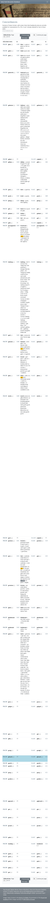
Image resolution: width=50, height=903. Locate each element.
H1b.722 (5, 537)
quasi (25, 51)
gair (29, 371)
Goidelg (10, 844)
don (26, 281)
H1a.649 (33, 763)
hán (21, 88)
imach (28, 288)
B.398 (18, 200)
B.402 (18, 218)
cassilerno (23, 603)
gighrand (39, 801)
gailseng (26, 329)
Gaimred (23, 72)
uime (24, 114)
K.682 (46, 105)
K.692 (46, 225)
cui (29, 398)
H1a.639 (33, 607)
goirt (23, 546)
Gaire (22, 634)
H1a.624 (33, 208)
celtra (22, 658)
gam (9, 55)
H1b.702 (5, 50)
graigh (39, 750)
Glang (22, 200)
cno (26, 580)
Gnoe (27, 573)
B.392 (18, 105)
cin (26, 147)
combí (22, 274)
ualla (27, 621)
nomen (26, 335)
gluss (38, 375)
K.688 (46, 208)
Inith (21, 405)
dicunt (22, 234)
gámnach (26, 347)
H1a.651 (33, 772)
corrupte (25, 232)
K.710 (46, 738)
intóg (26, 384)
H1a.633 (33, 375)
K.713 (46, 763)
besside (22, 167)
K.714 (46, 766)
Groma (22, 585)
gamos (24, 57)
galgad (39, 706)
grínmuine (23, 406)
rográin (28, 302)
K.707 (46, 701)
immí (27, 341)
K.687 (46, 200)
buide (26, 229)
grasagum (24, 238)
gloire (22, 48)
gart (9, 538)
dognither (23, 128)
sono (21, 337)
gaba (9, 837)
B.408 (18, 375)
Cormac (22, 264)
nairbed (22, 117)
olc (27, 667)
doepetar (24, 110)
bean (21, 64)
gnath (10, 766)
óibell (27, 109)
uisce (24, 107)
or (25, 546)
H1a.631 (33, 341)
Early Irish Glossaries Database (10, 2)
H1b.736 (5, 763)
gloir (9, 44)
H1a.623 (33, 200)
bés (21, 171)
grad (9, 196)
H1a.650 (33, 766)
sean (26, 388)
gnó (28, 559)
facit (25, 611)
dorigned (22, 309)
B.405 (18, 335)
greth (24, 405)
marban (27, 90)
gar (22, 635)
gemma (28, 189)
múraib (22, 688)
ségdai (26, 582)
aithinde (22, 362)
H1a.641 (33, 627)
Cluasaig (22, 78)
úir (21, 686)
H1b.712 (5, 213)
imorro (22, 575)
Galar (22, 51)
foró (21, 664)
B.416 (18, 627)
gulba (28, 110)
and (27, 309)
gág (29, 337)
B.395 (18, 262)
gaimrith (10, 72)
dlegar (28, 137)
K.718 (46, 809)
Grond (22, 357)
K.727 (46, 872)
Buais (23, 403)
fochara (22, 665)
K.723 (46, 853)
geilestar (39, 105)
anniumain (27, 126)
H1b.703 (5, 55)
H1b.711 (5, 208)
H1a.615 (33, 50)
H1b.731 (5, 706)
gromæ (39, 585)
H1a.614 (33, 44)
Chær (27, 648)
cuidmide (26, 556)
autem (28, 234)
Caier (21, 660)
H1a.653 (33, 801)
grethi (27, 412)
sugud (22, 169)
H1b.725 (5, 585)
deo (21, 241)
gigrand (10, 801)
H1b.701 (5, 44)
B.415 (18, 617)
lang (21, 325)
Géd (21, 335)
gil (28, 164)
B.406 (18, 341)
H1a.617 (33, 72)
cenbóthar (23, 146)
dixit (26, 78)
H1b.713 (5, 218)
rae (25, 635)
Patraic (22, 231)
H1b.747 (5, 856)
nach (25, 559)
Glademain (23, 617)
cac (22, 318)
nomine (22, 315)
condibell (22, 389)
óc (25, 381)
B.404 (18, 225)
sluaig (22, 594)
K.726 (46, 867)
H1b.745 (5, 843)
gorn (9, 357)
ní (27, 558)
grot (27, 544)
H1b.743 (5, 825)
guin (9, 861)
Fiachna (25, 83)
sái (27, 86)
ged (9, 335)
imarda (22, 690)
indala (22, 332)
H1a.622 (33, 196)
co (25, 286)
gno (9, 556)
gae (21, 678)
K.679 (46, 50)
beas (21, 123)
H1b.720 (5, 375)
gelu (23, 210)
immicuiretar (23, 369)
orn (27, 358)
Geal (21, 209)
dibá (28, 660)
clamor (22, 611)
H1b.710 (5, 200)
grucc (38, 702)
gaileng (27, 327)
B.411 (18, 540)
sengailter (27, 330)
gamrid (28, 354)
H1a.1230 (33, 159)
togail (23, 286)
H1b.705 (5, 105)
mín (25, 594)
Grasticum (23, 225)
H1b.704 (5, 72)
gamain (10, 341)
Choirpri (22, 85)
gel (9, 209)
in (23, 171)
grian (9, 817)
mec (21, 619)
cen (25, 325)
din (27, 169)
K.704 (46, 617)
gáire (21, 573)
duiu (21, 240)
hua (29, 85)
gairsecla (27, 634)
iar (25, 343)
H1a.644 (33, 706)
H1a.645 (33, 734)
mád (21, 119)
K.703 (46, 607)
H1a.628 (33, 225)
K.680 (46, 55)
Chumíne (22, 81)
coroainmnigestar (25, 311)
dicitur (27, 68)
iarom (22, 304)
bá (28, 283)
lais (24, 285)
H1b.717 (5, 335)
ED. (22, 236)
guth (9, 853)
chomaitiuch (23, 142)
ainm (28, 105)
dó (21, 135)
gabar (10, 159)
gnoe (21, 582)
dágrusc (25, 386)
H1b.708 (5, 189)
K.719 (46, 817)
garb (9, 856)
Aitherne (25, 398)
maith (26, 570)
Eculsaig (22, 401)
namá (25, 279)
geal (23, 164)
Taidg (21, 265)
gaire (9, 634)
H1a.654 (33, 809)
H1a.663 (33, 872)
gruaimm (22, 601)
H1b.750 (5, 872)
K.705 (46, 627)
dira (25, 662)
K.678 (46, 44)
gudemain (11, 627)
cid (25, 147)
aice (26, 278)
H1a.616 (33, 55)
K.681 (46, 72)
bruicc (22, 279)
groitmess (27, 549)
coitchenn (27, 138)
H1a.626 (33, 218)
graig (9, 750)
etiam (25, 59)
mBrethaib (24, 179)
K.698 (46, 396)
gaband (27, 401)
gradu (27, 196)
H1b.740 (5, 801)
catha (25, 658)
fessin (22, 648)
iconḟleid (22, 302)
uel (26, 66)
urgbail (39, 159)
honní (21, 669)
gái (25, 358)
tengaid (22, 183)
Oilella (28, 272)
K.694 (46, 335)
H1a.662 (33, 867)
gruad (10, 825)
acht (29, 278)
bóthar (22, 138)
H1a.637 (33, 556)
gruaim (22, 592)
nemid (22, 181)
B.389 (18, 50)
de (29, 335)
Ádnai (24, 641)
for (21, 95)
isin (27, 128)
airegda (22, 384)
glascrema (23, 410)
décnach (27, 599)
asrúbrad (22, 267)
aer (27, 585)
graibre (10, 779)
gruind (22, 371)
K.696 (46, 356)
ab (24, 55)
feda (25, 685)
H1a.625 (33, 213)
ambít (28, 107)
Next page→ (25, 38)
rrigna (22, 631)
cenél (24, 276)
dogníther (23, 116)
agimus (25, 241)
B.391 (18, 72)
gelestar (10, 105)
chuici (21, 144)
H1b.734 (5, 750)
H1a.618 (33, 105)
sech (28, 130)
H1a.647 (33, 750)
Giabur (22, 213)
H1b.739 (5, 779)
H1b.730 (5, 701)
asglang (25, 202)
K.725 (46, 861)
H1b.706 (5, 159)
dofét (23, 381)
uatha (22, 629)
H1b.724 (5, 556)
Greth (22, 396)
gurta (22, 126)
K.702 (46, 585)
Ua (28, 83)
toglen (26, 181)
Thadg (22, 272)
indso (21, 651)
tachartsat (23, 288)
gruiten (10, 541)
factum (25, 337)
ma (25, 144)
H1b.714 (5, 222)
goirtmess (24, 551)
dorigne (22, 269)
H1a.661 (33, 861)
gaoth (10, 763)
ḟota (27, 81)
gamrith (22, 74)
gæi (27, 323)
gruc (9, 702)
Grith (9, 396)
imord (22, 685)
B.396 (18, 189)
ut (25, 178)
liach (28, 92)
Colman (22, 76)
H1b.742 (5, 817)
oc (28, 364)
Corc (26, 365)
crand (27, 679)
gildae (10, 162)
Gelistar (22, 105)
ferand (27, 112)
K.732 (46, 779)
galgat (10, 706)
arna (28, 123)
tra (25, 293)
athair (22, 271)
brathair (22, 646)
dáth (21, 107)
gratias (26, 240)
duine (27, 601)
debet (27, 236)
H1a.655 (33, 817)
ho (21, 403)
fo (28, 685)
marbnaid (23, 79)
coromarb (23, 297)
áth (21, 130)
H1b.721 (5, 396)
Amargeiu (23, 399)
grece (28, 57)
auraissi (27, 597)
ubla (24, 412)
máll (21, 285)
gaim (21, 354)
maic (21, 83)
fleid (26, 269)
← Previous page (25, 35)
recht (21, 559)
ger (9, 734)
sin (21, 131)
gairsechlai (24, 672)
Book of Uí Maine (24, 897)
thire (24, 619)
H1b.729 (5, 633)
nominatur (23, 62)
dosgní (24, 639)
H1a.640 (33, 617)
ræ (28, 635)
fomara (26, 664)
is (28, 133)
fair (28, 681)
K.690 (46, 218)
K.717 (46, 801)
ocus (26, 85)
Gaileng (10, 262)
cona (21, 386)
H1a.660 (33, 856)
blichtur (22, 352)
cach (23, 112)
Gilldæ (22, 162)
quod (28, 55)
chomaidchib (23, 121)
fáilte (21, 365)
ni (20, 93)
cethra (22, 109)
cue (27, 410)
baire (21, 653)
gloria (27, 44)
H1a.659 (33, 853)
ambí (21, 114)
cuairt (27, 116)
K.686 (46, 196)
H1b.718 (5, 341)
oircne (24, 360)
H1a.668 (33, 779)
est (21, 57)
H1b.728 (5, 627)
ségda (22, 577)
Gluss (21, 375)
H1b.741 (5, 809)
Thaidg (22, 306)
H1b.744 (5, 837)
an (25, 308)
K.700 (46, 540)
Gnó (21, 556)
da (21, 112)
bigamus (22, 66)
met (26, 46)
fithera (22, 178)
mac (26, 76)
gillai (21, 398)
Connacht (23, 644)
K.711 (46, 750)
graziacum (23, 227)
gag (21, 339)
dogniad (26, 131)
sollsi (26, 375)
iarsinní (22, 330)
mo (26, 629)
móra (21, 623)
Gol (21, 218)
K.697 (46, 375)
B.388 (18, 44)
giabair (10, 213)
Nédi (28, 639)
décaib (23, 93)
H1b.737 (5, 766)
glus (9, 375)
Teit (29, 279)
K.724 (46, 856)
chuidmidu (23, 572)
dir (29, 563)
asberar (22, 604)
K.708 (46, 706)
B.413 (18, 585)
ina (29, 131)
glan (25, 165)
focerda (24, 621)
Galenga (22, 320)
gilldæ (25, 171)
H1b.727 (5, 617)
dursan (22, 90)
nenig (25, 290)
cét (25, 274)
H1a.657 (33, 837)
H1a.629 (33, 262)
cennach (22, 327)
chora (28, 690)
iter (24, 119)
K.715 (46, 772)
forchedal (23, 174)
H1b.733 (5, 738)
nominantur (23, 322)
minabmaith (23, 566)
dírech (23, 561)
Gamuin (22, 341)
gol (9, 218)
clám (28, 607)
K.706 (46, 633)
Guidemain (23, 627)
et (25, 74)
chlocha (25, 692)
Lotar (21, 293)
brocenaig (23, 283)
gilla (9, 738)
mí (21, 92)
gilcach (10, 757)
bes (27, 146)
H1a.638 (33, 585)
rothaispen (23, 300)
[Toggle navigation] (47, 2)
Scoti (21, 232)
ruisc (28, 389)
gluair (22, 46)
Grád (21, 196)
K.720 (46, 825)
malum (27, 669)
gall (9, 223)
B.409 (18, 396)
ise (28, 165)
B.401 (18, 213)
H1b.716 (5, 262)
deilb (21, 597)
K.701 (46, 556)
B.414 (18, 607)
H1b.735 (5, 756)
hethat (22, 124)
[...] (12, 44)
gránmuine (23, 408)
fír (23, 290)
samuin (22, 345)
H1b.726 (5, 607)
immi (26, 352)
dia (28, 269)
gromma (10, 585)
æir (23, 599)
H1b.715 (5, 225)
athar (21, 292)
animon (25, 130)
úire (26, 688)
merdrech (23, 215)
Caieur (22, 655)
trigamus (22, 68)
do (21, 140)
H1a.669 (33, 701)
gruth (28, 405)
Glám (21, 607)
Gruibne (22, 364)
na (28, 46)
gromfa (22, 589)
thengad (22, 176)
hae (27, 306)
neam (23, 95)
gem (9, 189)
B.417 (18, 633)
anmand (22, 278)
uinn (21, 412)
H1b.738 (5, 772)
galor (9, 51)
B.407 (18, 356)
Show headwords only (8, 30)
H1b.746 (5, 853)
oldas (21, 388)
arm (24, 683)
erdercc (26, 88)
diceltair (22, 679)
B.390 (18, 55)
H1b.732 (5, 734)
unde (21, 59)
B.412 (18, 556)
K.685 (46, 189)
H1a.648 (33, 756)
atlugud (22, 229)
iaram (27, 93)
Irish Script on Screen (29, 899)
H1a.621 (33, 189)
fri (21, 164)
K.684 (46, 162)
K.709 (46, 734)
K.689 (46, 213)
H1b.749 (5, 867)
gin (9, 809)
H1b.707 (5, 162)
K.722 (46, 843)
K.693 (46, 262)
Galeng (39, 262)
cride (25, 304)
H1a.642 (33, 633)
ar (24, 46)
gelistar (22, 137)
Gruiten (22, 541)
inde (28, 74)
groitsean (23, 542)
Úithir (21, 642)
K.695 (46, 341)
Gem (21, 189)
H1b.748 (5, 861)
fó (25, 690)
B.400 (18, 208)
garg (9, 772)
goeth (38, 763)
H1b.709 (5, 196)
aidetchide (23, 596)
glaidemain (11, 617)
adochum (22, 147)
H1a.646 (33, 738)
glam (9, 607)
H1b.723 (5, 540)
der (25, 218)
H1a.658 (33, 843)
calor (28, 51)
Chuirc (22, 86)
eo (26, 55)
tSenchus (25, 579)
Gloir (21, 44)
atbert (22, 308)
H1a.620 (33, 162)
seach (27, 542)
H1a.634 (33, 396)
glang (9, 200)
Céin (28, 265)
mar (29, 579)
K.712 (46, 756)
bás (26, 671)
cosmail (28, 162)
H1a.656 (33, 825)
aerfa (27, 589)
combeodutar (24, 657)
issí (27, 650)
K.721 (46, 837)
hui (28, 76)
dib (28, 299)
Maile (28, 651)
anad (26, 285)
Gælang (27, 316)
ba (25, 86)
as (24, 597)
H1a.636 (33, 540)
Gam (21, 55)
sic (25, 234)
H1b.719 (5, 356)
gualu (26, 200)
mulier (25, 61)
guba (9, 867)
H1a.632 (33, 356)
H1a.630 (33, 335)
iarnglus (22, 382)
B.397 (18, 196)
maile (21, 667)
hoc (25, 313)
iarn (26, 681)
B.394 (18, 162)
